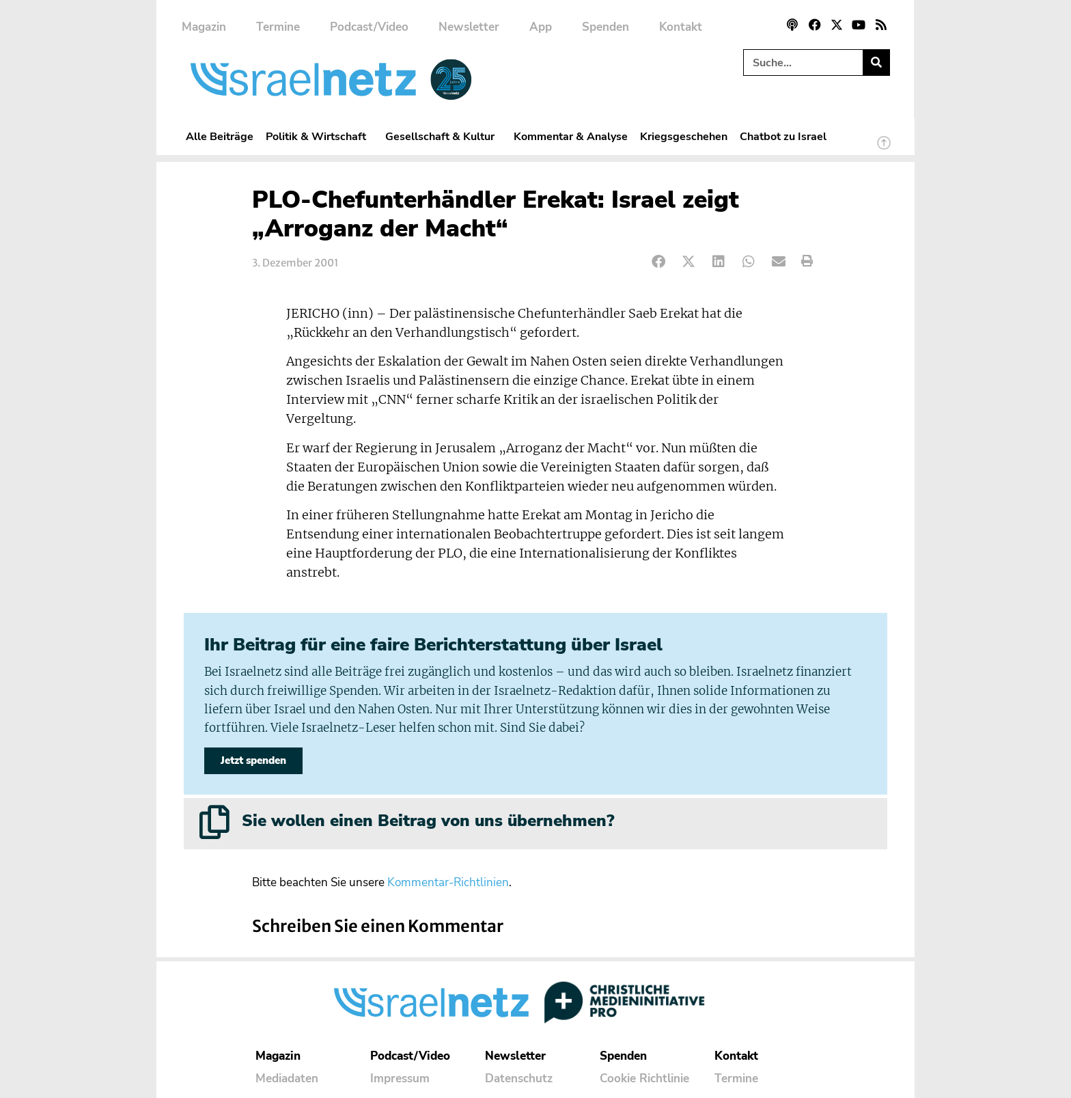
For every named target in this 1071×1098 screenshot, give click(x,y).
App (540, 27)
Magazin (204, 27)
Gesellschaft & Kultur (443, 136)
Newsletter (469, 27)
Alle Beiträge (219, 136)
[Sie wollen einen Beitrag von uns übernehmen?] (214, 822)
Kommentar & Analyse (571, 136)
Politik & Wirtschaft (319, 136)
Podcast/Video (369, 27)
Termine (278, 27)
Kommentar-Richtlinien (448, 882)
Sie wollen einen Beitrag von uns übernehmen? (428, 821)
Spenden (605, 27)
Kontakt (680, 27)
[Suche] (876, 62)
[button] (658, 261)
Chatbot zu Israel (783, 136)
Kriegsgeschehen (683, 136)
